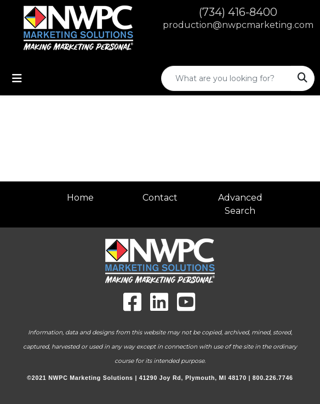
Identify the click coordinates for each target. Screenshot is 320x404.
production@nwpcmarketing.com (238, 25)
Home (80, 197)
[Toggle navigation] (16, 78)
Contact (160, 197)
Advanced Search (240, 204)
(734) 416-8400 (238, 12)
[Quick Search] (226, 78)
